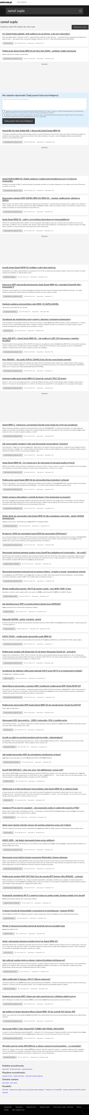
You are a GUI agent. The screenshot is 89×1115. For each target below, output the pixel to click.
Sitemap (79, 1107)
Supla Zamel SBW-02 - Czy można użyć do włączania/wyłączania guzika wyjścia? (38, 463)
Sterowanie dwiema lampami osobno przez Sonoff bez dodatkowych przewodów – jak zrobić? (44, 553)
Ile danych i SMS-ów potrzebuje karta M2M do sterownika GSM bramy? (34, 534)
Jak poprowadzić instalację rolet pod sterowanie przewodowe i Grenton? (35, 444)
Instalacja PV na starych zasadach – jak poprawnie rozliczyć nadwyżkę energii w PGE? (40, 808)
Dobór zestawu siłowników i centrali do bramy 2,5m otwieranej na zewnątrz (36, 497)
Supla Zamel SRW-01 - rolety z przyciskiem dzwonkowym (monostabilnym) (35, 219)
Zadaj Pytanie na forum (80, 27)
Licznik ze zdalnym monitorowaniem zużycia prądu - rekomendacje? (32, 737)
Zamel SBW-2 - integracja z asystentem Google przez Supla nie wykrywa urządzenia (39, 425)
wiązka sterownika (19, 1076)
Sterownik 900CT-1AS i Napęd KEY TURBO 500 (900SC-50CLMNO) (33, 1029)
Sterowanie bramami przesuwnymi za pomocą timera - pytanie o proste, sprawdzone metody (44, 572)
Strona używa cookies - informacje (63, 1107)
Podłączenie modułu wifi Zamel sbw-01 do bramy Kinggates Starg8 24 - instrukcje (39, 652)
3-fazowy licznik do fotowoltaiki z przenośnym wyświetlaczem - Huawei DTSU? (38, 911)
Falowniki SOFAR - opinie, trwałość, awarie (21, 619)
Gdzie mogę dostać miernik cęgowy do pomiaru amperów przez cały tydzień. (36, 825)
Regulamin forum (31, 1107)
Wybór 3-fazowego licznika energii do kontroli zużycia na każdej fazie (33, 926)
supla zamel (5, 1069)
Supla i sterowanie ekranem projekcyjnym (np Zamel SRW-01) (30, 941)
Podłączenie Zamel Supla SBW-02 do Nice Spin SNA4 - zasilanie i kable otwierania (39, 51)
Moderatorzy (19, 1107)
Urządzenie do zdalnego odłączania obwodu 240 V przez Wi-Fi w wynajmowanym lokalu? (42, 671)
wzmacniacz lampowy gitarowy (34, 1076)
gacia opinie (5, 1083)
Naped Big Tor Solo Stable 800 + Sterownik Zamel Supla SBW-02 (31, 131)
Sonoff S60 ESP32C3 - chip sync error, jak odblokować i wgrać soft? (32, 770)
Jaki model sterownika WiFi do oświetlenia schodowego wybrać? (31, 755)
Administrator (8, 1107)
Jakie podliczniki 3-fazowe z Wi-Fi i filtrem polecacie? (26, 979)
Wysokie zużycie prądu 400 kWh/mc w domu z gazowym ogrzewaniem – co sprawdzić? (41, 1046)
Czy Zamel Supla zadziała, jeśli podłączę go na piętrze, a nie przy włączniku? (36, 34)
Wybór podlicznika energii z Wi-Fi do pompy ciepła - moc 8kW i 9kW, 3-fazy (36, 589)
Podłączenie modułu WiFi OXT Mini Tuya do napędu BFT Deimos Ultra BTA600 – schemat (42, 876)
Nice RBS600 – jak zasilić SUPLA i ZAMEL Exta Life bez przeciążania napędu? (36, 360)
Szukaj (80, 11)
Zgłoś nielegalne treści (18, 1110)
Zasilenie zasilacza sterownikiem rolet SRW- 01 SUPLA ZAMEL (30, 304)
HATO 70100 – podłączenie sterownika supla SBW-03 (27, 636)
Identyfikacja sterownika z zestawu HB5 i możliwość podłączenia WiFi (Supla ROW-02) (41, 686)
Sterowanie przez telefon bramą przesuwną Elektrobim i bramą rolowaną (34, 857)
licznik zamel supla (15, 1069)
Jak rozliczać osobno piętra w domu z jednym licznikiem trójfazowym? (33, 960)
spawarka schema (7, 1076)
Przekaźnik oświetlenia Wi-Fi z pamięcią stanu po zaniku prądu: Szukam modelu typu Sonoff (43, 895)
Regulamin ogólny (45, 1107)
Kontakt (6, 1110)
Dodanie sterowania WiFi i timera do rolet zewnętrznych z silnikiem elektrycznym (39, 996)
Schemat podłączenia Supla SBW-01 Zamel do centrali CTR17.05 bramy (34, 379)
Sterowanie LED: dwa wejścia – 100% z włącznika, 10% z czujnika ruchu (34, 720)
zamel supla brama (27, 1069)
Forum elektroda (21, 2)
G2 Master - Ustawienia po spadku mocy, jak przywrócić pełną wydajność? (23, 1089)
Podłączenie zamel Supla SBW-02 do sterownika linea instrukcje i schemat (35, 480)
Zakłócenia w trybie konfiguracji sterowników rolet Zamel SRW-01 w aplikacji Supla (40, 789)
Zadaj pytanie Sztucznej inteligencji (18, 121)
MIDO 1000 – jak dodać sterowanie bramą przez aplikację (28, 840)
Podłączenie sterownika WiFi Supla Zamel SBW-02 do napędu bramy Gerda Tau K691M (41, 705)
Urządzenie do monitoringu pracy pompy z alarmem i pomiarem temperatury (36, 319)
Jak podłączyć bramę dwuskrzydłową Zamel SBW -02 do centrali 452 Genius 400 (38, 1012)
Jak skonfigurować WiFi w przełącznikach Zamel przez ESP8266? (31, 604)
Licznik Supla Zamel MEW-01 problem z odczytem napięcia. (29, 268)
